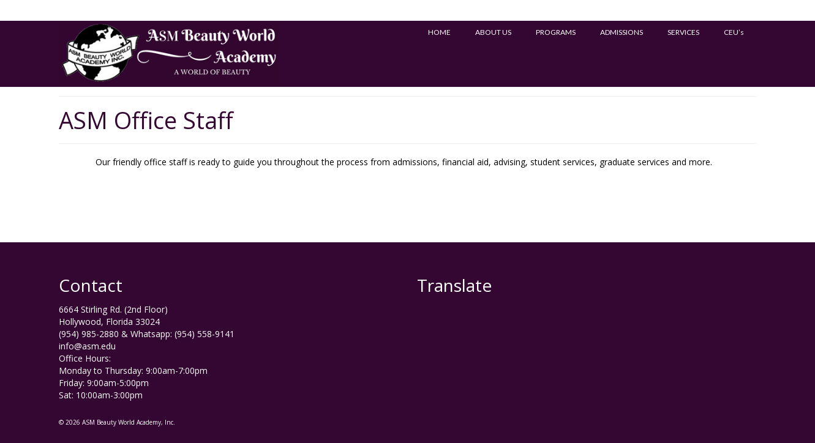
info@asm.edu (87, 346)
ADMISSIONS (621, 32)
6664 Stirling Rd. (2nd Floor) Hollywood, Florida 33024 (113, 315)
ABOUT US (493, 32)
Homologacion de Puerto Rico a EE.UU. (198, 10)
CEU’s (734, 32)
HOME (439, 32)
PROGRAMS (556, 32)
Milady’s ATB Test (93, 10)
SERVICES (683, 32)
